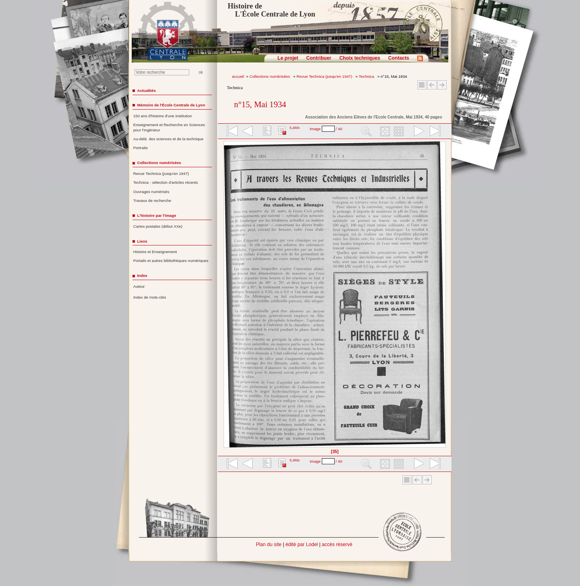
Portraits (140, 147)
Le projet (288, 58)
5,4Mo (295, 128)
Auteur (139, 286)
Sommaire (422, 84)
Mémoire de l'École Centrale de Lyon (171, 105)
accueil (238, 76)
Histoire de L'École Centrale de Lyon (271, 10)
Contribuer (318, 58)
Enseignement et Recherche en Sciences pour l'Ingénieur (169, 127)
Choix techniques (359, 58)
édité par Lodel (302, 544)
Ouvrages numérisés (151, 191)
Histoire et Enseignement (155, 251)
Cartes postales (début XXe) (157, 226)
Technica (367, 76)
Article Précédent (432, 84)
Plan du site (269, 544)
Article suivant (442, 84)
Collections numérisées (270, 76)
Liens (142, 241)
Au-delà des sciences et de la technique (168, 139)
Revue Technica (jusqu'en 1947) (324, 76)
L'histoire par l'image (156, 215)
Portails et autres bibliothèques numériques (170, 260)
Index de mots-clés (149, 297)
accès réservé (337, 544)
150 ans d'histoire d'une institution (162, 116)
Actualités (146, 90)
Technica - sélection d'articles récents (165, 182)
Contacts (398, 58)
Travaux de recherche (152, 200)
